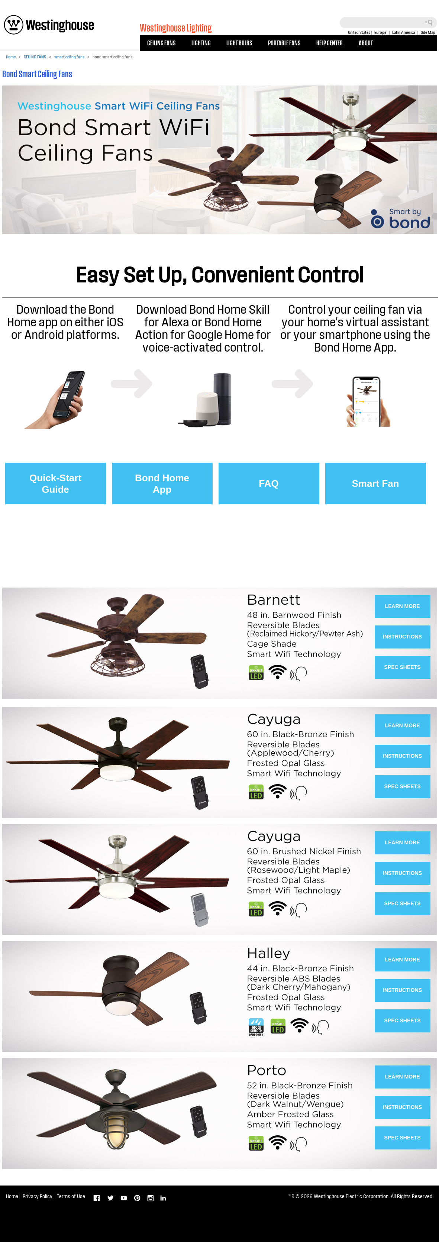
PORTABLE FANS (284, 42)
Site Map (428, 32)
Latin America (403, 32)
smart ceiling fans (69, 56)
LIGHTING (201, 42)
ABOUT (366, 42)
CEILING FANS (161, 42)
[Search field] (388, 22)
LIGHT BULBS (239, 42)
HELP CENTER (329, 42)
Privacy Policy (37, 1196)
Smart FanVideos (375, 491)
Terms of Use (71, 1196)
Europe (380, 32)
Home (11, 56)
